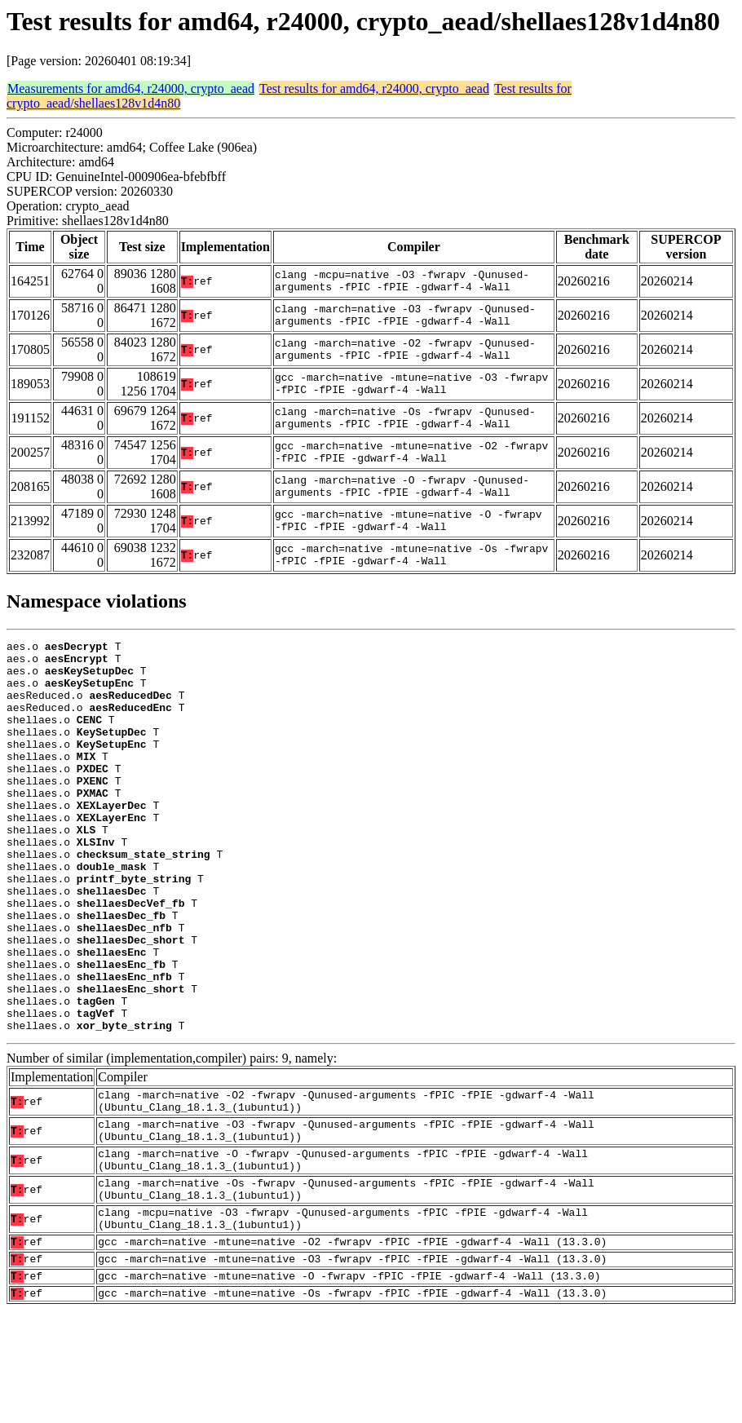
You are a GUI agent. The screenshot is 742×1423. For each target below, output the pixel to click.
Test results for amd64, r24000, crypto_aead (374, 88)
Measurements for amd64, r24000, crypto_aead (130, 88)
